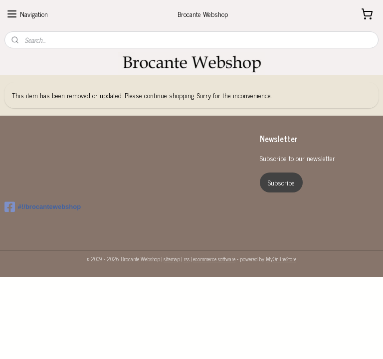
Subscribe (281, 182)
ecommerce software (214, 258)
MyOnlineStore (281, 258)
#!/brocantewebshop (42, 207)
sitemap (172, 258)
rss (187, 258)
